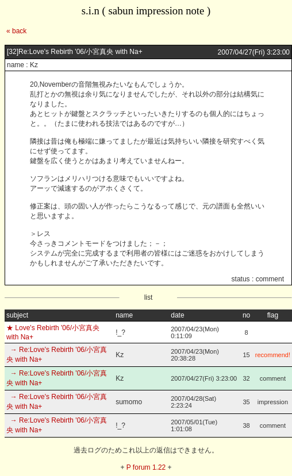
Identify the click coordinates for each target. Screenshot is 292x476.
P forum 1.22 (146, 467)
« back (16, 31)
